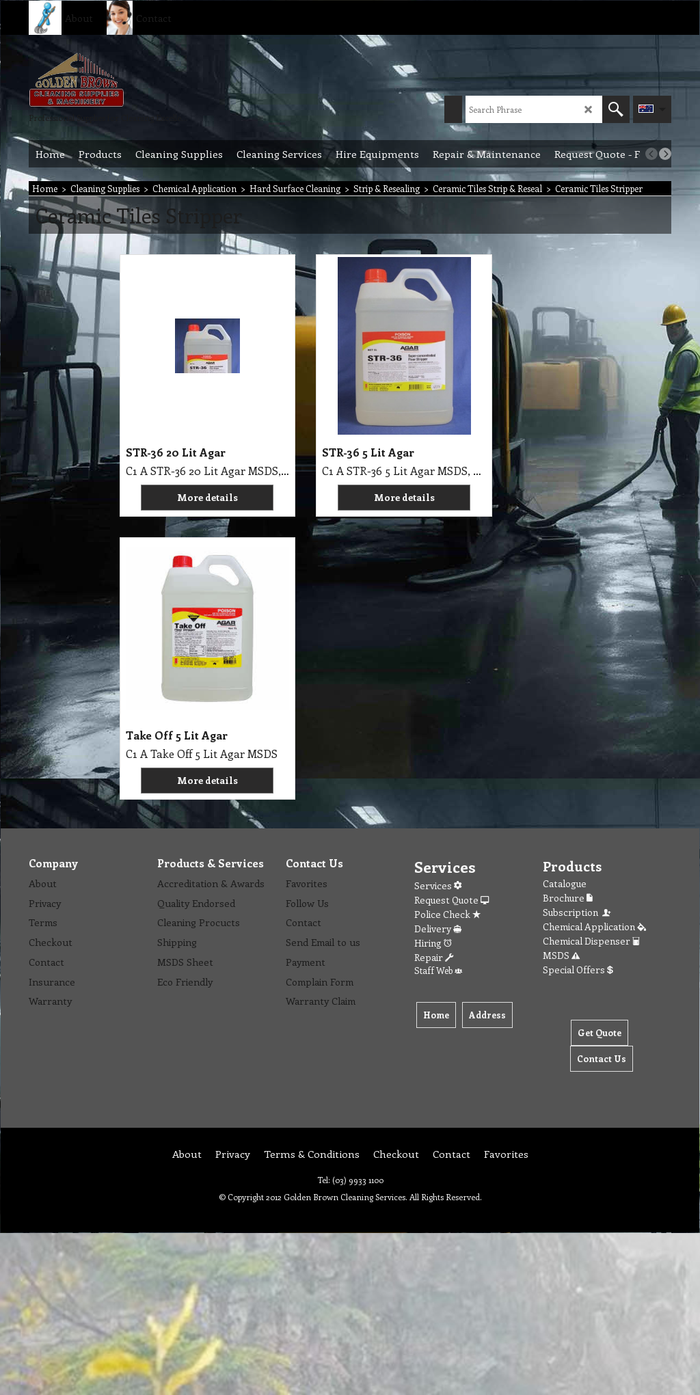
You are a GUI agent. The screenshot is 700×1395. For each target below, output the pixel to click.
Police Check (447, 631)
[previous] (651, 154)
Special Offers (578, 686)
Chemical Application (594, 643)
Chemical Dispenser (591, 657)
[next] (665, 154)
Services (437, 602)
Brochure (568, 614)
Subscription (577, 629)
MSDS (561, 672)
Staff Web (438, 687)
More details (189, 497)
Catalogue (565, 600)
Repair (433, 674)
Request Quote (451, 616)
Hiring (433, 659)
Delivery (437, 645)
